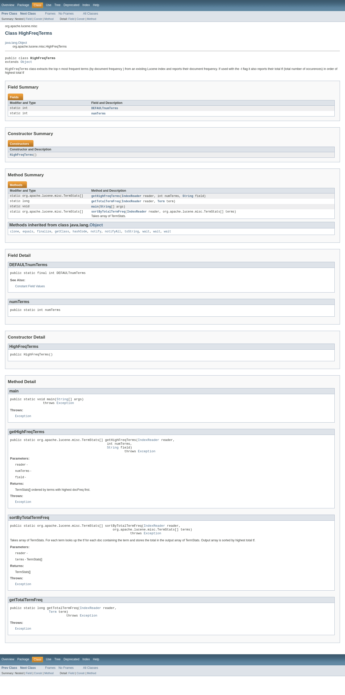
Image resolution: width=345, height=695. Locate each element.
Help (96, 5)
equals (28, 236)
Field (29, 18)
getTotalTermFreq (105, 204)
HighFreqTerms (21, 157)
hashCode (80, 236)
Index (86, 5)
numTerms (98, 116)
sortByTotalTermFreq (108, 215)
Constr (38, 18)
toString (132, 236)
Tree (57, 5)
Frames (50, 13)
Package (23, 5)
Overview (8, 5)
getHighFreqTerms (105, 199)
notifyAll (113, 236)
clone (14, 236)
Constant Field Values (30, 291)
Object (26, 63)
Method (48, 18)
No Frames (66, 13)
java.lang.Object (16, 43)
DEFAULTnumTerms (104, 110)
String (187, 199)
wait (145, 236)
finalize (44, 236)
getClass (62, 236)
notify (96, 236)
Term (161, 204)
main (94, 210)
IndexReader (131, 199)
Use (48, 5)
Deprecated (72, 5)
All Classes (90, 13)
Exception (65, 410)
